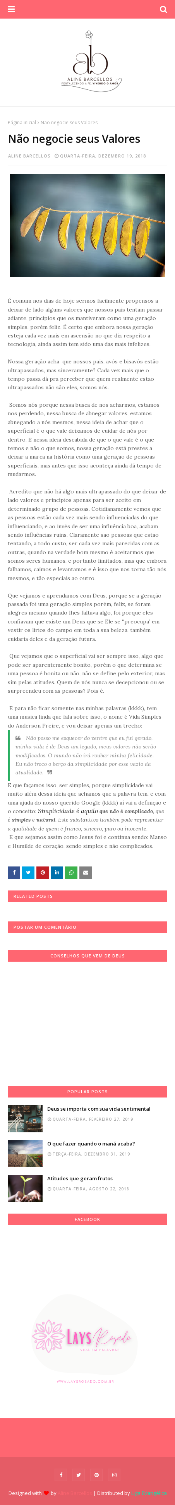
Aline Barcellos (29, 156)
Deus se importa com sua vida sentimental (99, 1108)
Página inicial (22, 122)
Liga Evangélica (149, 1493)
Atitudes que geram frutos (80, 1178)
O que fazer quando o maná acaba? (91, 1143)
